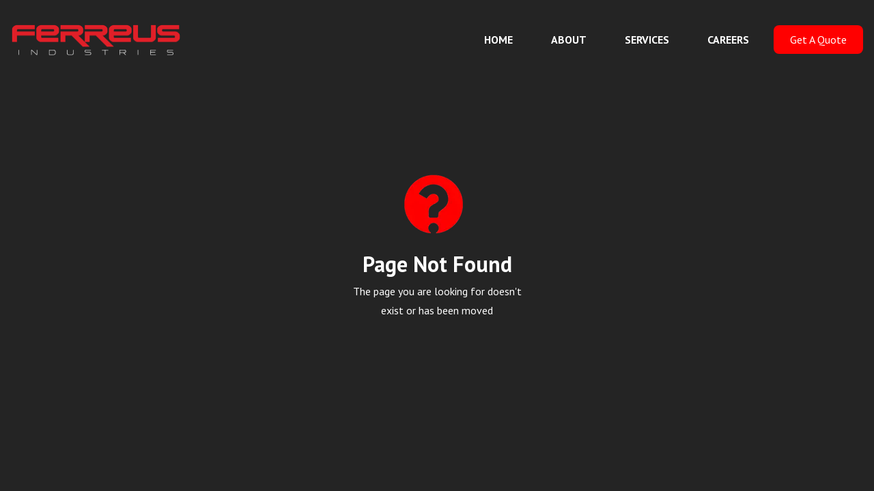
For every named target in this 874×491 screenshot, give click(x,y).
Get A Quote (818, 39)
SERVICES (647, 39)
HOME (498, 39)
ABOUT (569, 39)
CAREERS (728, 39)
